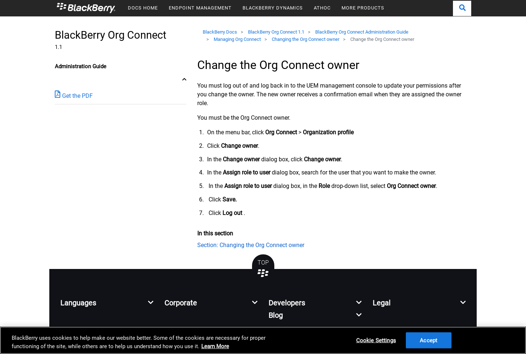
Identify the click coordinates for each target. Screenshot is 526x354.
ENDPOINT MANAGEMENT (200, 8)
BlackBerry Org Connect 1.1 (276, 32)
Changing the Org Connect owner (305, 39)
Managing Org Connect (237, 39)
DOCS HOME (143, 8)
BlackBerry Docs (220, 32)
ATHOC (322, 8)
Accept (428, 340)
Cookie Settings (376, 340)
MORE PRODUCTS (363, 8)
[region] (263, 340)
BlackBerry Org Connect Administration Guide (361, 32)
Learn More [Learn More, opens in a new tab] (215, 346)
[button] (462, 8)
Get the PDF (74, 95)
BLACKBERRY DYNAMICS (273, 8)
